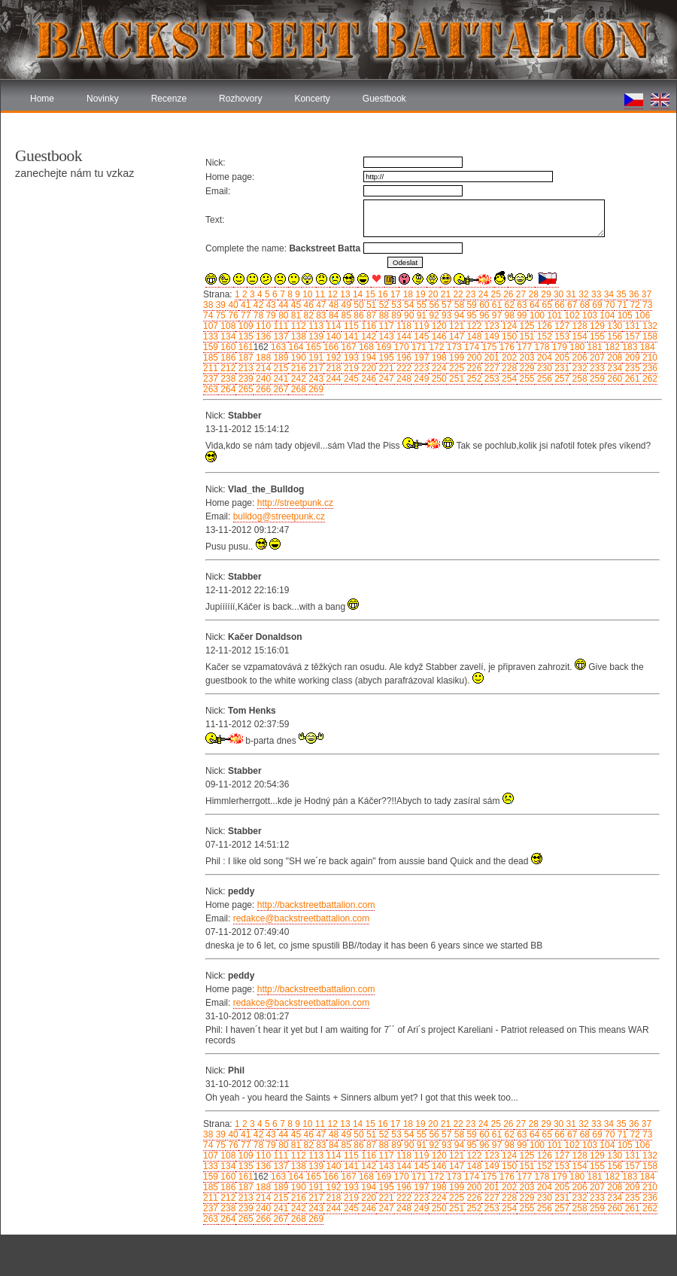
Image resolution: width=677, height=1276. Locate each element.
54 (408, 305)
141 (350, 336)
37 (645, 294)
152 (543, 336)
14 (357, 294)
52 (382, 305)
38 (208, 305)
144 (402, 336)
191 (314, 357)
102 (570, 315)
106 (641, 315)
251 (455, 378)
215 (279, 368)
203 (525, 357)
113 (314, 326)
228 (508, 368)
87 (370, 315)
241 (279, 378)
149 (490, 336)
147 (455, 336)
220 (367, 368)
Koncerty (311, 98)
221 (384, 368)
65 (545, 305)
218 (332, 368)
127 (560, 326)
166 (329, 347)
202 (508, 357)
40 (232, 305)
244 (332, 378)
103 (588, 315)
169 (382, 347)
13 (344, 294)
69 (596, 305)
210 (648, 357)
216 (296, 368)
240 (262, 378)
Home (42, 98)
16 (381, 294)
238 (226, 378)
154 (578, 336)
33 (595, 294)
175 (487, 347)
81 (294, 315)
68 (583, 305)
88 (382, 315)
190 (296, 357)
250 (437, 378)
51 (370, 305)
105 (623, 315)
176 (505, 347)
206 (578, 357)
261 (630, 378)
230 (543, 368)
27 (520, 294)
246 (367, 378)
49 (344, 305)
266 (262, 389)
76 (232, 315)
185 (210, 357)
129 (596, 326)
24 (481, 294)
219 (350, 368)
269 (314, 389)
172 (435, 347)
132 (648, 326)
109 (244, 326)
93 (445, 315)
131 (630, 326)
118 (402, 326)
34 (607, 294)
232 (578, 368)
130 (613, 326)
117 (384, 326)
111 (279, 326)
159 (210, 347)
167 (347, 347)
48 (332, 305)
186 (226, 357)
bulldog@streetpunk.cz (279, 516)
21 (444, 294)
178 (540, 347)
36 (633, 294)
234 (613, 368)
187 (244, 357)
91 (420, 315)
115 (350, 326)
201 (490, 357)
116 (367, 326)
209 (630, 357)
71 (621, 305)
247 (384, 378)
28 (532, 294)
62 (508, 305)
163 (277, 347)
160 (226, 347)
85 (344, 315)
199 (455, 357)
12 (331, 294)
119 (420, 326)
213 (244, 368)
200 (472, 357)
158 (648, 336)
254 (508, 378)
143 (384, 336)
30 (557, 294)
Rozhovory (240, 98)
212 (226, 368)
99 (521, 315)
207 (596, 357)
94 (457, 315)
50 (357, 305)
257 (560, 378)
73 (646, 305)
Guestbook (384, 98)
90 (408, 315)
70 (609, 305)
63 (521, 305)
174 (470, 347)
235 (630, 368)
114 (332, 326)
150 (508, 336)
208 (613, 357)
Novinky (103, 98)
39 (219, 305)
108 (226, 326)
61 (495, 305)
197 (420, 357)
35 (620, 294)
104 (606, 315)
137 (279, 336)
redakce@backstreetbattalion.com (301, 918)
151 (525, 336)
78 (256, 315)
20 (432, 294)
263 (210, 389)
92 (433, 315)
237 (210, 378)
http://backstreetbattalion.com (316, 905)
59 (470, 305)
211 (210, 368)
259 (596, 378)
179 (558, 347)
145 (420, 336)
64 (533, 305)
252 (472, 378)
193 (350, 357)
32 (582, 294)
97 (495, 315)
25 (494, 294)
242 (296, 378)
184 (645, 347)
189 (279, 357)
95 (470, 315)
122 (472, 326)
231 (560, 368)
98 (508, 315)
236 (648, 368)
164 (294, 347)
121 (455, 326)
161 (244, 347)
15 (369, 294)
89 (395, 315)
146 (437, 336)
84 (332, 315)
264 (226, 389)
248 (402, 378)
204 (543, 357)
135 (244, 336)
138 (296, 336)
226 (472, 368)
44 (282, 305)
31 (569, 294)
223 (420, 368)
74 (208, 315)
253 (490, 378)
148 (472, 336)
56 (433, 305)
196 (402, 357)
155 (596, 336)
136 (262, 336)
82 (307, 315)
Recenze (169, 98)
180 (575, 347)
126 (543, 326)
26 (507, 294)
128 (578, 326)
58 (457, 305)
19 (419, 294)
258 (578, 378)
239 (244, 378)
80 (282, 315)
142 (367, 336)
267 (279, 389)
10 (306, 294)
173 (452, 347)
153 (560, 336)
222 (402, 368)
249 (420, 378)
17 (394, 294)
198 (437, 357)
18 (406, 294)
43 (269, 305)
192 (332, 357)
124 (508, 326)
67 (571, 305)
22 (457, 294)
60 (483, 305)
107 (210, 326)
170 (399, 347)
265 (244, 389)
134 (226, 336)
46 (307, 305)
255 (525, 378)
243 (314, 378)
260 (613, 378)
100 (536, 315)
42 (256, 305)
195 (384, 357)
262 (648, 378)
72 (633, 305)
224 (437, 368)
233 (596, 368)
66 (558, 305)
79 (269, 315)
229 (525, 368)
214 (262, 368)
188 (262, 357)
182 (611, 347)
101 (553, 315)
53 (395, 305)
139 (314, 336)
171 (418, 347)
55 (420, 305)
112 (296, 326)
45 (294, 305)
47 (320, 305)
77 (244, 315)
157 (630, 336)
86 (357, 315)
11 (319, 294)
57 (445, 305)
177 (523, 347)
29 (545, 294)
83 (320, 315)
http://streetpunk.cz (295, 503)
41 (244, 305)
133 (210, 336)
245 (350, 378)
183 (628, 347)
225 (455, 368)
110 (262, 326)
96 (483, 315)
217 (314, 368)
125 (525, 326)
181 (593, 347)
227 (490, 368)
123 (490, 326)
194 (367, 357)
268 (296, 389)
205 (560, 357)
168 (365, 347)
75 (219, 315)
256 (543, 378)
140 (332, 336)
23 (469, 294)
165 (312, 347)
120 (437, 326)
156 (613, 336)
